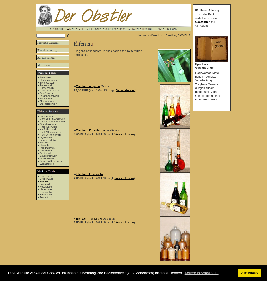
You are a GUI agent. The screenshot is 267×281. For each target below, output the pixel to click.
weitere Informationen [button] (202, 273)
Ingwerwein (46, 137)
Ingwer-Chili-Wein (49, 140)
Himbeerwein (47, 88)
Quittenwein (46, 153)
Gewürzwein (46, 93)
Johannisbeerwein (49, 96)
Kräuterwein (46, 98)
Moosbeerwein (47, 101)
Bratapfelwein (47, 116)
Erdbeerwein (46, 85)
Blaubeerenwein (48, 80)
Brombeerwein (47, 82)
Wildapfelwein (47, 163)
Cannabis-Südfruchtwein (52, 121)
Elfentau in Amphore (88, 86)
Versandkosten (125, 90)
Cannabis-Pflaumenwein (52, 118)
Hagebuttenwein (48, 126)
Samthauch (46, 194)
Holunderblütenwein (50, 134)
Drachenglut (46, 176)
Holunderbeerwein (49, 90)
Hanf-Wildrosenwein (50, 132)
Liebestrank (46, 189)
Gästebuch (202, 22)
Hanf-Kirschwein (48, 129)
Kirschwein (45, 142)
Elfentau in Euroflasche (89, 174)
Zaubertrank (46, 197)
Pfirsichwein (46, 150)
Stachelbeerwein (48, 103)
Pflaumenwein (47, 148)
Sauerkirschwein (48, 155)
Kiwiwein (44, 145)
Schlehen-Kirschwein (51, 161)
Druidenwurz (46, 178)
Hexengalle (46, 192)
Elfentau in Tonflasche (89, 218)
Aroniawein (46, 77)
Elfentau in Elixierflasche (90, 130)
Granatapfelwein (48, 124)
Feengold (45, 184)
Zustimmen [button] (249, 273)
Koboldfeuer (46, 186)
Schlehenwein (47, 158)
